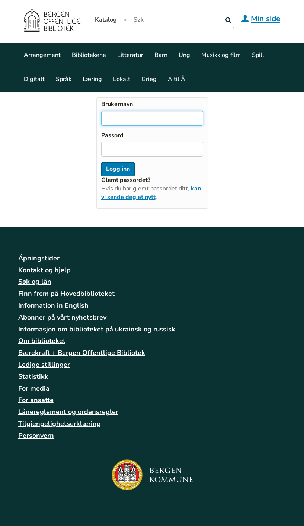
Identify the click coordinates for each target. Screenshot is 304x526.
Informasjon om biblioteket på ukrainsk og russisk (96, 329)
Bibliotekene (89, 55)
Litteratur (130, 55)
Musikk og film (221, 55)
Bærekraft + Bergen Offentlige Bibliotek (81, 352)
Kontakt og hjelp (44, 270)
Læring (92, 79)
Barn (160, 55)
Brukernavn (117, 104)
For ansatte (36, 399)
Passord (112, 135)
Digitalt (34, 79)
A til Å (176, 79)
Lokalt (121, 79)
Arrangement (42, 55)
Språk (63, 79)
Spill (258, 55)
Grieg (149, 79)
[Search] (228, 20)
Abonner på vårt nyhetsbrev (62, 317)
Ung (184, 55)
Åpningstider (39, 258)
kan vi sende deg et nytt (151, 193)
